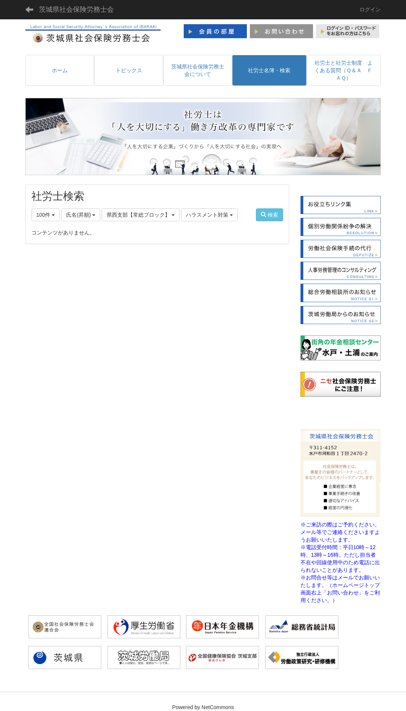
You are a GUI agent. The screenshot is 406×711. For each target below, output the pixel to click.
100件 (45, 215)
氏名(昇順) (80, 215)
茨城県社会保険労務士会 (76, 9)
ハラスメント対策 (209, 215)
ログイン (370, 9)
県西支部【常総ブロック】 (141, 215)
